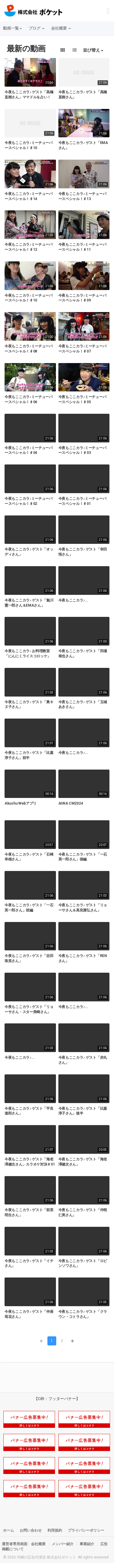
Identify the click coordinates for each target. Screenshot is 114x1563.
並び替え (93, 50)
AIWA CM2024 (70, 803)
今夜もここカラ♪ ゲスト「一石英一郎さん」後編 (82, 857)
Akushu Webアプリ (20, 803)
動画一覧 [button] (12, 28)
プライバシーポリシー (86, 1530)
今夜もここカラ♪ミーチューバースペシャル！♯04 (29, 450)
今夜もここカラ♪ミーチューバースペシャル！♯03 (82, 450)
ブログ (36, 28)
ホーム (8, 1530)
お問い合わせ (31, 1530)
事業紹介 (87, 1544)
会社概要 (61, 28)
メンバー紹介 (63, 1544)
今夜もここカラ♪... (73, 600)
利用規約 (54, 1530)
